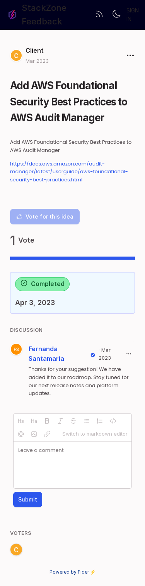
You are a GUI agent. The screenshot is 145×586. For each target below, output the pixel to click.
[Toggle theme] (116, 15)
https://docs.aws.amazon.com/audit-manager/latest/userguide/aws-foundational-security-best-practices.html (69, 172)
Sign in (132, 14)
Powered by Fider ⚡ (72, 572)
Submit (27, 499)
